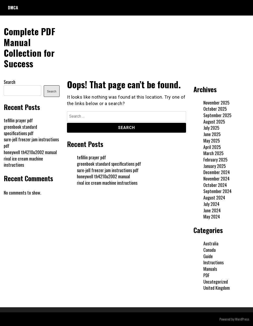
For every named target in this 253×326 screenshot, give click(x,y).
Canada (209, 250)
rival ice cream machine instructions (107, 183)
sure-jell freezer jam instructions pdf (108, 170)
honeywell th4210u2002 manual (103, 176)
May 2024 (211, 216)
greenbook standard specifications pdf (109, 164)
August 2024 (214, 197)
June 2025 (212, 134)
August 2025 (214, 121)
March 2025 (213, 153)
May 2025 (211, 140)
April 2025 (212, 147)
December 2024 (216, 172)
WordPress (242, 319)
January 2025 (214, 166)
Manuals (210, 269)
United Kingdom (216, 288)
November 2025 (216, 102)
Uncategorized (215, 281)
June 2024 (212, 210)
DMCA (13, 8)
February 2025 (215, 159)
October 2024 (215, 185)
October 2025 (215, 109)
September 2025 (217, 115)
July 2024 (211, 204)
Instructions (213, 262)
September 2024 (217, 191)
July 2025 (211, 128)
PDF (206, 275)
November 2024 (216, 178)
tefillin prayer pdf (91, 157)
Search (9, 82)
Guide (208, 256)
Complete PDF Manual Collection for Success (29, 47)
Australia (210, 243)
